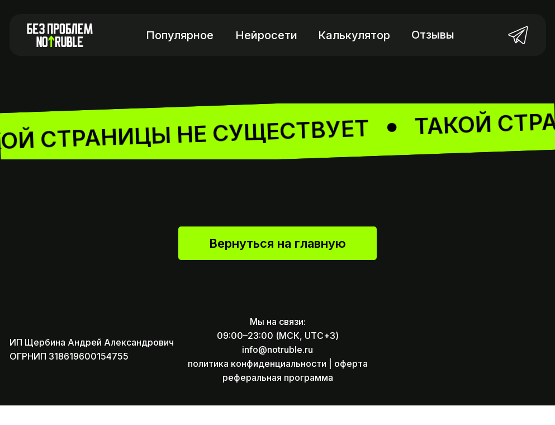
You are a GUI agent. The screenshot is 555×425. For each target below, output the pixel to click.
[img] (518, 34)
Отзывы (432, 34)
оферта (351, 383)
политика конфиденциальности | (260, 383)
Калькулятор (354, 35)
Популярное (180, 35)
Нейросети (266, 35)
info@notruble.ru (277, 369)
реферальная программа (277, 397)
